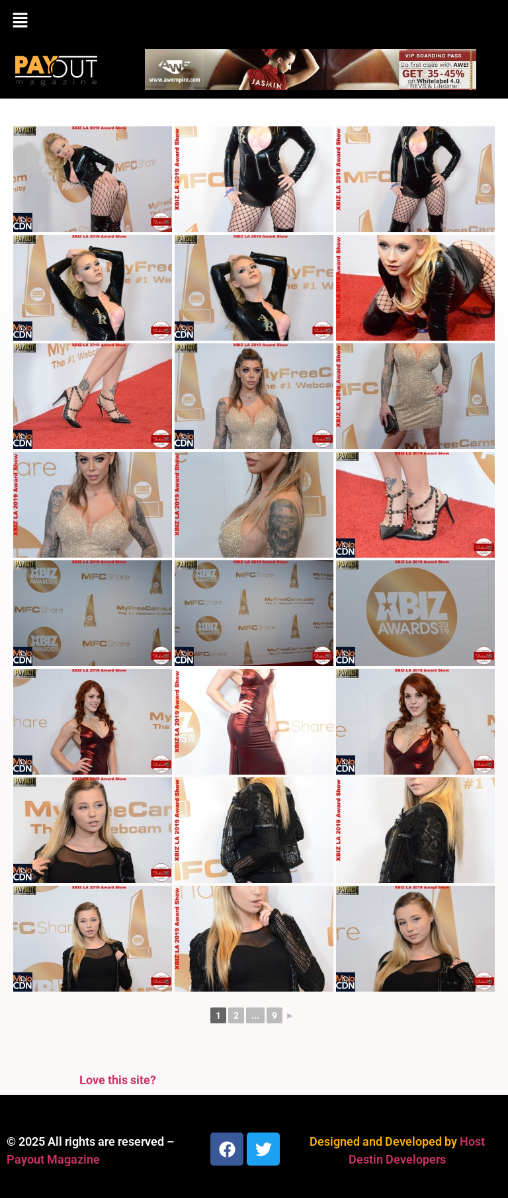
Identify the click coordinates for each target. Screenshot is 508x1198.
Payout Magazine (53, 1159)
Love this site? (117, 1080)
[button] (254, 21)
